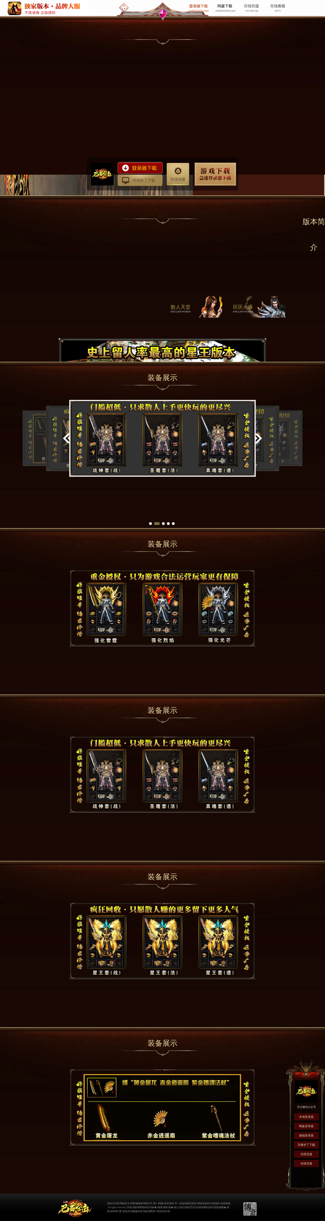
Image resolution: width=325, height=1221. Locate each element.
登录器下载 (140, 168)
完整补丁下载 (306, 1144)
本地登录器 (306, 1116)
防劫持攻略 (215, 174)
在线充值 (178, 174)
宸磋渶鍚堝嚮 (144, 1211)
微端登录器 (306, 1135)
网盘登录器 (306, 1126)
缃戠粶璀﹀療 (237, 1206)
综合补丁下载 (140, 180)
